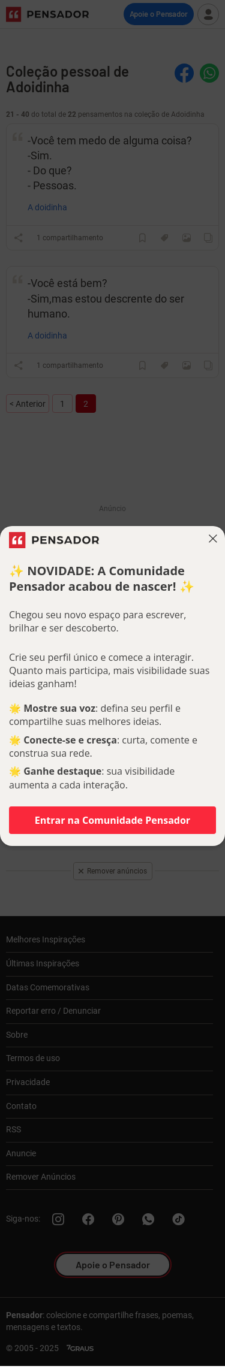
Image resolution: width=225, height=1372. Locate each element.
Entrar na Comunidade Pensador (112, 820)
